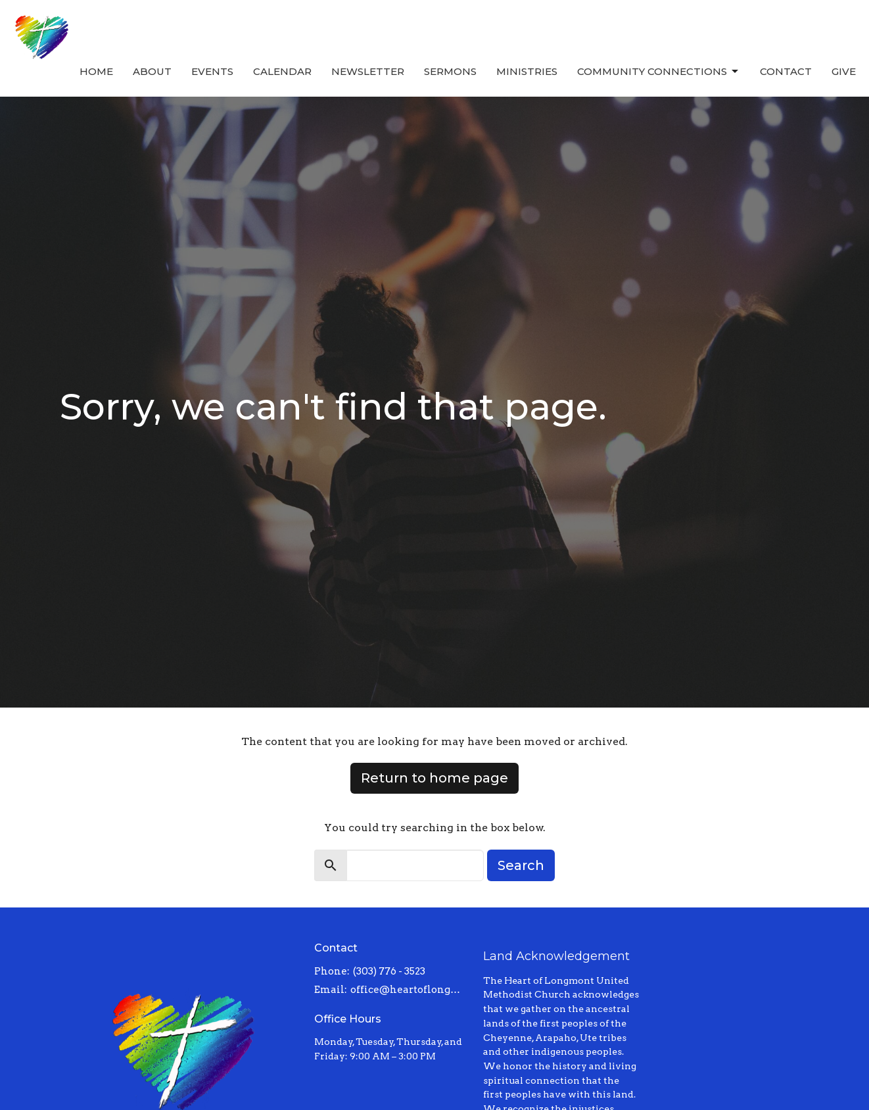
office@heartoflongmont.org (410, 990)
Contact (786, 71)
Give (844, 71)
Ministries (526, 71)
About (152, 71)
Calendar (282, 71)
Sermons (450, 71)
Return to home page (434, 778)
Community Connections (658, 71)
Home (96, 71)
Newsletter (367, 71)
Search (521, 865)
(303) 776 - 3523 (389, 971)
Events (212, 71)
